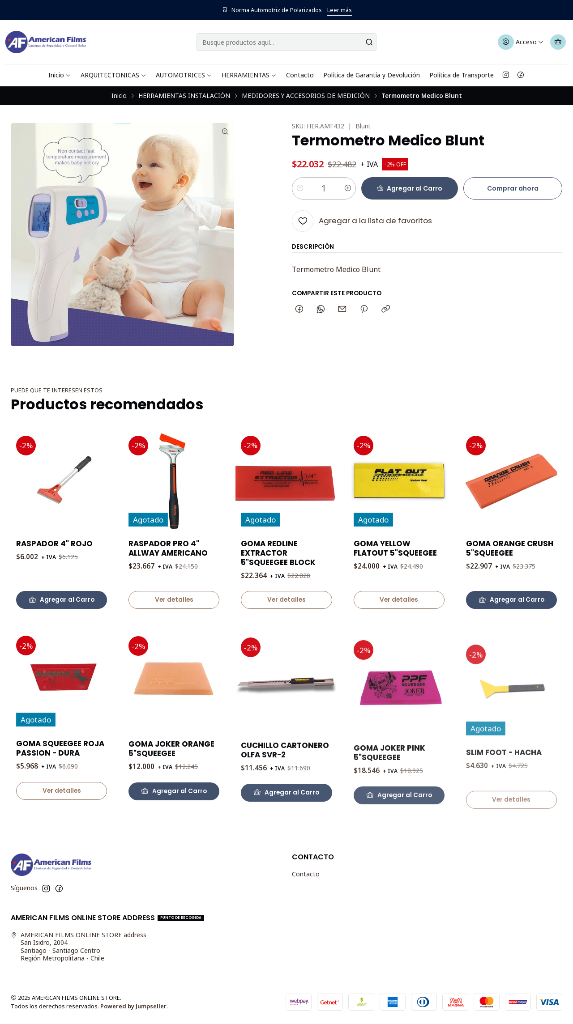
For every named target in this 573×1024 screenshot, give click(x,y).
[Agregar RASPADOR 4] (61, 611)
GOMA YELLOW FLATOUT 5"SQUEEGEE (395, 590)
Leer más (339, 10)
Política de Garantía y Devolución (371, 75)
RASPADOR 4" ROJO (54, 554)
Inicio (59, 75)
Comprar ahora (513, 188)
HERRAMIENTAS (249, 75)
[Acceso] (521, 42)
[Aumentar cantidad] (347, 188)
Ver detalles (174, 619)
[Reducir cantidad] (300, 188)
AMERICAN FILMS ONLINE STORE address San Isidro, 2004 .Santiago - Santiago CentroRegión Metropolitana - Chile (78, 947)
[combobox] (287, 42)
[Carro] (558, 42)
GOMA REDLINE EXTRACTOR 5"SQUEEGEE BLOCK (278, 583)
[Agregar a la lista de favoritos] (362, 221)
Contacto (300, 75)
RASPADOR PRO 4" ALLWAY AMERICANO (168, 567)
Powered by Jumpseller (133, 1006)
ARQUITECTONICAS (113, 75)
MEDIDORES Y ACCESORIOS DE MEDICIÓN (306, 96)
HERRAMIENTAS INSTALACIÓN (184, 96)
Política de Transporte (461, 75)
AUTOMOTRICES (184, 75)
